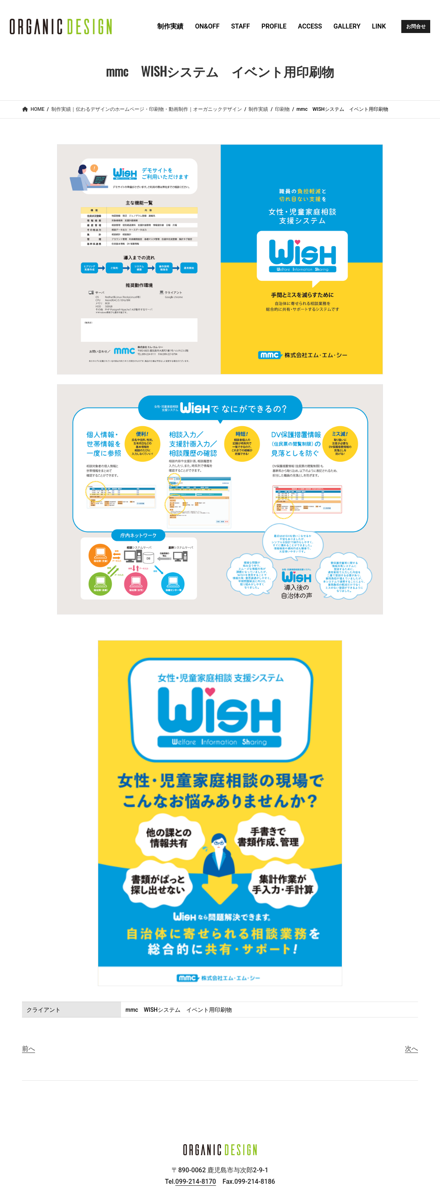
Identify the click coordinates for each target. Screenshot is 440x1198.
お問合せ (416, 26)
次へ (411, 1049)
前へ (28, 1049)
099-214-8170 (195, 1181)
